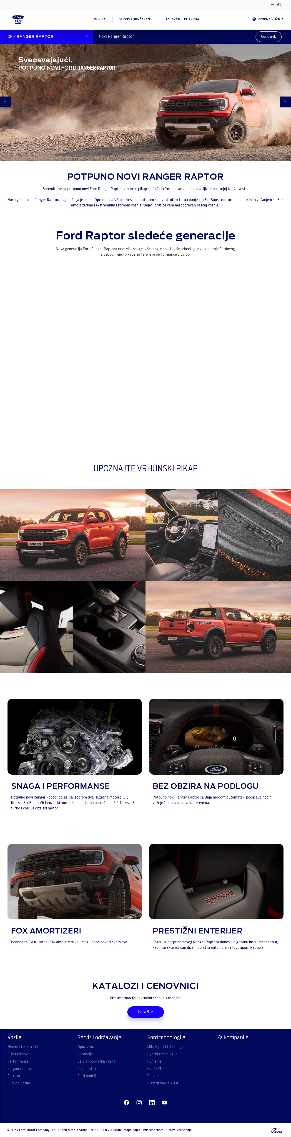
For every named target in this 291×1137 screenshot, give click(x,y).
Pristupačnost (153, 1130)
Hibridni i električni (23, 1047)
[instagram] (139, 1103)
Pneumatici (87, 1069)
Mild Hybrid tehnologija (166, 1047)
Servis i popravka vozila (96, 1061)
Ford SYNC (156, 1069)
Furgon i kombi (20, 1069)
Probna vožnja (268, 19)
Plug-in (153, 1076)
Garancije (85, 1054)
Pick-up (14, 1076)
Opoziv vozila (88, 1047)
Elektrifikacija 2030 (163, 1083)
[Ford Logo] (18, 19)
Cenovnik (268, 36)
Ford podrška (88, 1076)
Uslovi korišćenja (179, 1130)
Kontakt (276, 4)
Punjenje (154, 1061)
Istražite (145, 1012)
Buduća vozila (19, 1083)
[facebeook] (126, 1103)
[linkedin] (152, 1103)
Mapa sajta (132, 1130)
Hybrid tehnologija (162, 1054)
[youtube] (164, 1103)
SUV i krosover (19, 1054)
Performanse (18, 1061)
